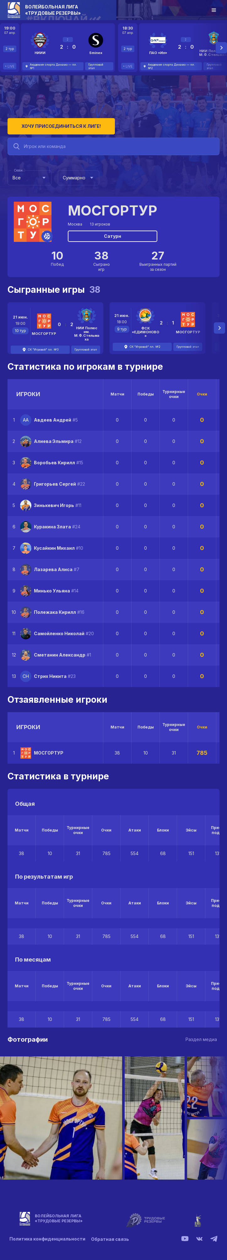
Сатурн (112, 234)
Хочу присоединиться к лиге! (55, 125)
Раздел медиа (201, 1038)
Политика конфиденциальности (47, 1238)
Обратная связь (111, 1238)
